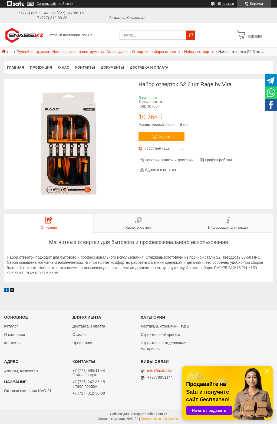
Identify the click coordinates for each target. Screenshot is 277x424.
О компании (14, 334)
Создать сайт (47, 4)
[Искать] (190, 35)
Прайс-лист (82, 343)
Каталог (11, 326)
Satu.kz (161, 414)
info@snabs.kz (159, 371)
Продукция (41, 67)
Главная (15, 67)
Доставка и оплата (149, 67)
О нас (64, 67)
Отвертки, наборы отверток (156, 51)
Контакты (85, 67)
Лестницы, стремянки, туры (165, 326)
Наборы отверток (199, 51)
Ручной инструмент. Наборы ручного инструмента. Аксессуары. (72, 51)
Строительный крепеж (160, 334)
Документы (112, 67)
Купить (165, 137)
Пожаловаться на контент (160, 419)
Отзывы (79, 334)
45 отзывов (225, 4)
